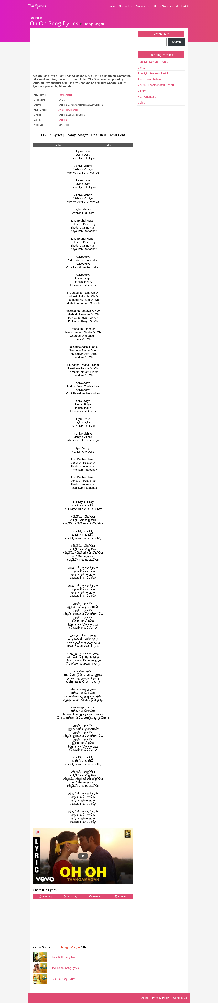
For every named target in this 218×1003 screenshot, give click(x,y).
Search (176, 41)
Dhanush (36, 18)
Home (112, 6)
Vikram (142, 90)
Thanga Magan (93, 24)
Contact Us (180, 997)
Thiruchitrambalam (149, 79)
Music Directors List (166, 6)
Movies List (125, 6)
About (145, 997)
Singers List (143, 6)
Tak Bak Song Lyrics (63, 978)
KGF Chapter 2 (147, 96)
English (58, 145)
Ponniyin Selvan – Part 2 (153, 61)
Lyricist (185, 6)
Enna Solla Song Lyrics (65, 956)
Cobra (141, 102)
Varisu (141, 67)
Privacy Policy (161, 997)
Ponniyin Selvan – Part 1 (153, 73)
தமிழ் (108, 145)
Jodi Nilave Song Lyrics (65, 967)
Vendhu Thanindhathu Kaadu (156, 85)
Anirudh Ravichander (68, 110)
